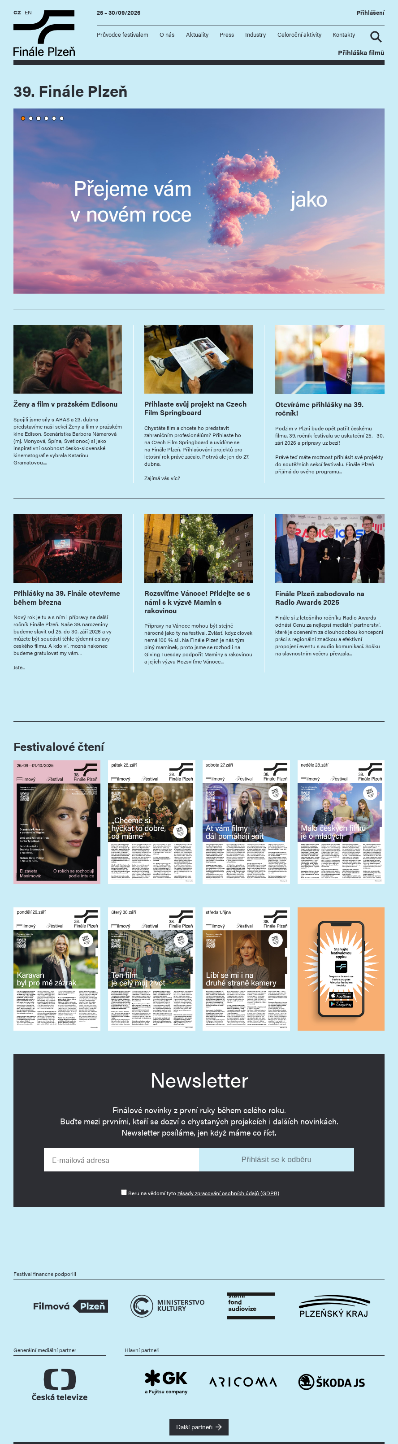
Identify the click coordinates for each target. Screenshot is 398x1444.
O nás (167, 34)
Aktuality (197, 34)
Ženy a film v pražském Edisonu (65, 404)
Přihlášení (371, 12)
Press (227, 34)
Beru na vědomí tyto (203, 1193)
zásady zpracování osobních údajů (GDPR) (228, 1193)
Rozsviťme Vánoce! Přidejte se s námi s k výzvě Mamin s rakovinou (197, 602)
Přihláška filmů (361, 52)
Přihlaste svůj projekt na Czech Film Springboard (195, 408)
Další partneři (194, 1426)
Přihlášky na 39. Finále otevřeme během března (66, 597)
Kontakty (344, 34)
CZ (17, 12)
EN (28, 12)
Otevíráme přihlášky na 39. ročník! (319, 408)
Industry (255, 34)
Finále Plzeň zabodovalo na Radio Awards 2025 (319, 597)
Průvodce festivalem (122, 34)
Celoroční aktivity (299, 34)
